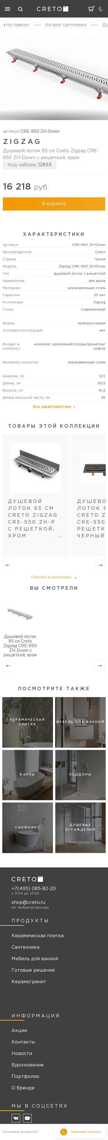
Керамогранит (29, 982)
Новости (22, 1054)
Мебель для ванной (35, 959)
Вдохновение (28, 1065)
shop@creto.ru (28, 902)
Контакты (23, 1042)
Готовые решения (33, 970)
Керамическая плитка (38, 936)
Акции (19, 1031)
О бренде (23, 1088)
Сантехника (25, 947)
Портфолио (25, 1077)
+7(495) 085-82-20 (34, 889)
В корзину (54, 204)
